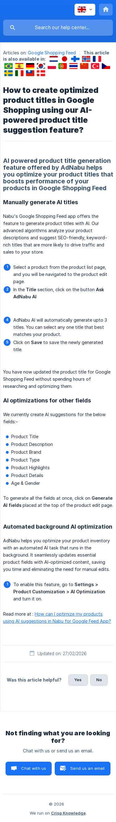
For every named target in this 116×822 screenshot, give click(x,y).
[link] (53, 59)
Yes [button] (78, 679)
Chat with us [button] (33, 768)
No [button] (99, 679)
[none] (85, 10)
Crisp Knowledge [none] (68, 813)
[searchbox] (58, 28)
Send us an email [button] (87, 768)
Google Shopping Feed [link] (52, 52)
